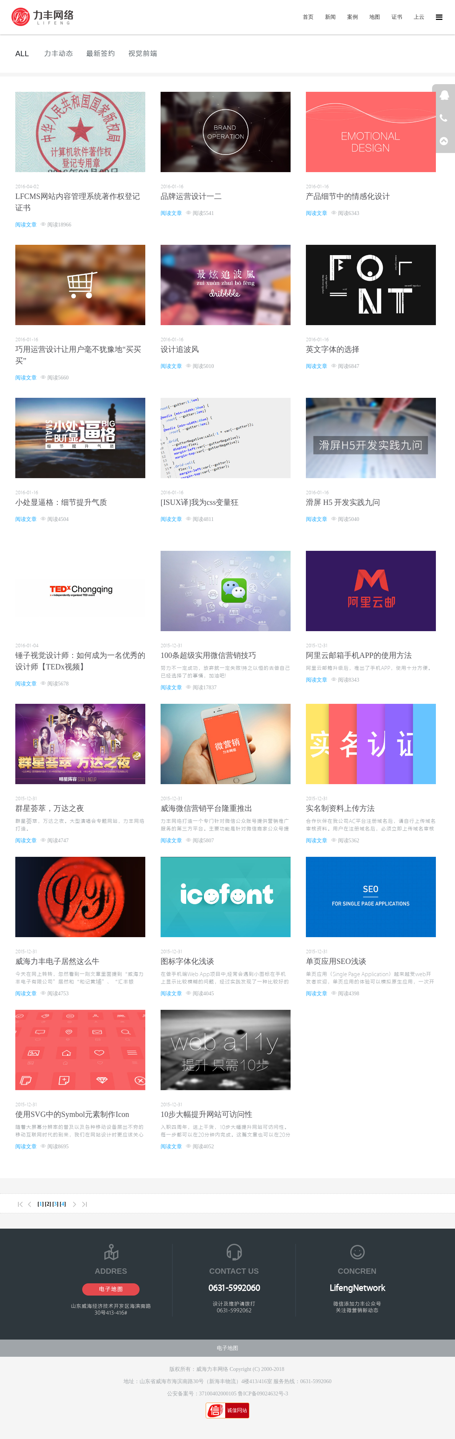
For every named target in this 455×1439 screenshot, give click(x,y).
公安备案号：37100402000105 (202, 1394)
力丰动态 (58, 53)
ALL (22, 53)
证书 (397, 17)
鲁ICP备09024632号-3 (263, 1394)
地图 (374, 17)
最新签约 (100, 53)
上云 (419, 17)
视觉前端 (142, 53)
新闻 (330, 17)
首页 (308, 17)
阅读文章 (26, 225)
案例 (352, 17)
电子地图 (111, 1289)
